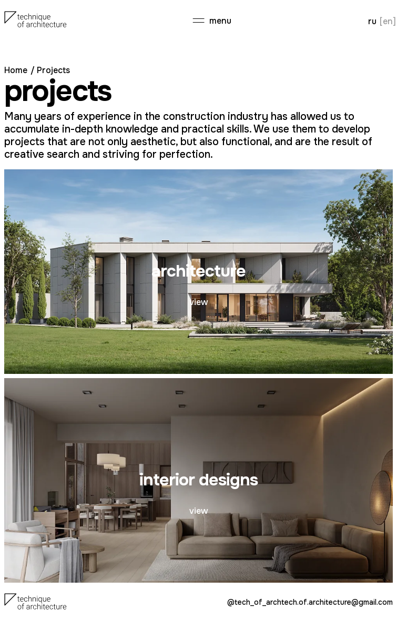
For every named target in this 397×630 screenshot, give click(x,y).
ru (372, 21)
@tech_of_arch (254, 602)
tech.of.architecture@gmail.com (337, 602)
